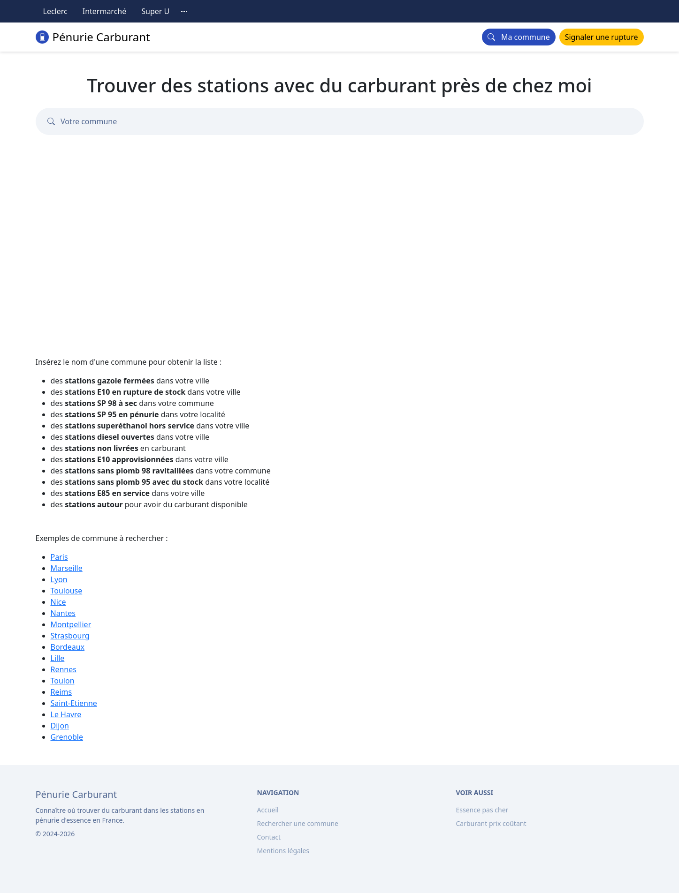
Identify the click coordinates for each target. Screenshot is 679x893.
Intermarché (105, 11)
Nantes (63, 613)
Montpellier (71, 624)
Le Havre (66, 714)
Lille (58, 658)
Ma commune (518, 37)
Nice (58, 602)
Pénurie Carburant (93, 37)
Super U (155, 11)
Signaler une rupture (601, 37)
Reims (61, 692)
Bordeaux (68, 647)
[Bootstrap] (76, 795)
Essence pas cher (482, 809)
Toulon (63, 680)
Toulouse (67, 590)
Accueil (268, 809)
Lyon (59, 579)
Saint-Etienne (74, 703)
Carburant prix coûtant (491, 823)
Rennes (63, 669)
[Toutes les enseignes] (184, 11)
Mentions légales (283, 850)
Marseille (67, 568)
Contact (269, 837)
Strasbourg (70, 635)
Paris (59, 557)
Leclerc (55, 11)
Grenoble (67, 737)
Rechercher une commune (297, 823)
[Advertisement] (339, 245)
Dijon (60, 725)
